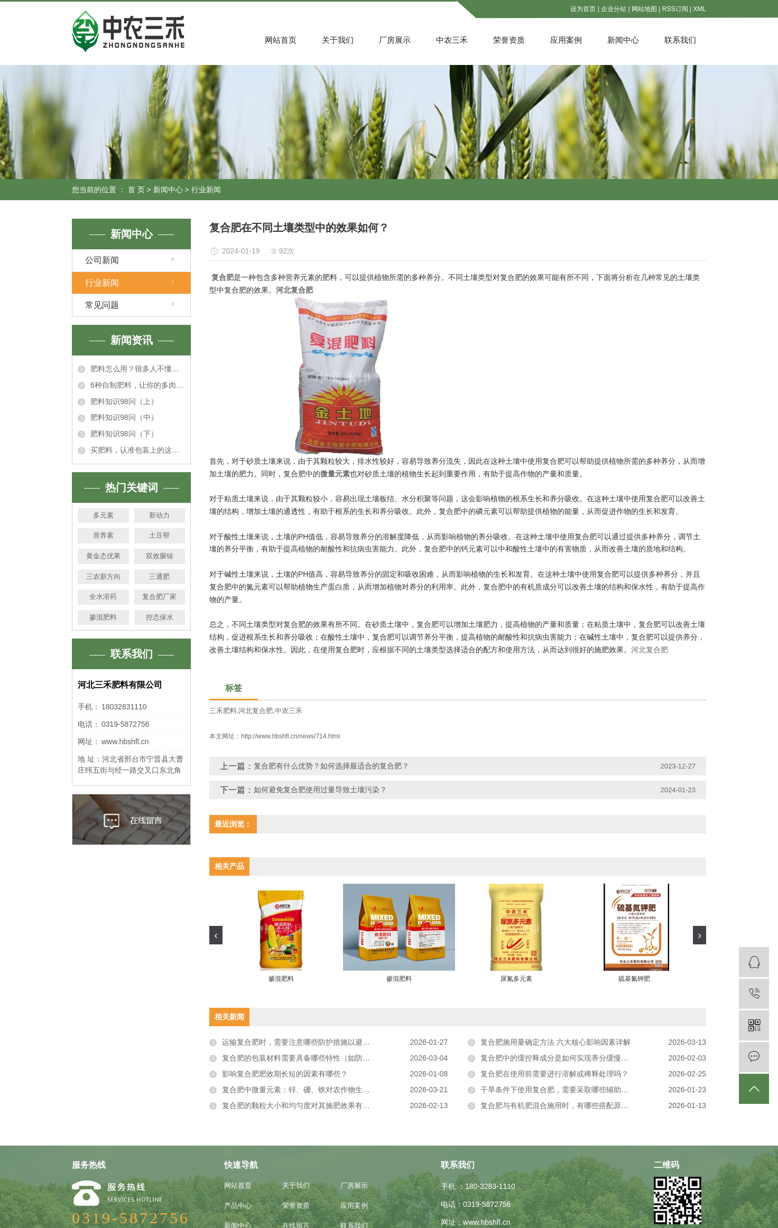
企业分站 (613, 9)
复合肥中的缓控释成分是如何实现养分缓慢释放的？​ (565, 1058)
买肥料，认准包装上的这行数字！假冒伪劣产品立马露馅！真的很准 (137, 450)
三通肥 (159, 576)
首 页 (136, 189)
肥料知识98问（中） (124, 417)
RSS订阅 (675, 9)
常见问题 (102, 305)
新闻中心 (623, 39)
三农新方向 (103, 576)
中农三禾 (452, 39)
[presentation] (216, 935)
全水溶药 (103, 597)
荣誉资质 (509, 39)
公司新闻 (102, 260)
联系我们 (680, 39)
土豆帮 (159, 535)
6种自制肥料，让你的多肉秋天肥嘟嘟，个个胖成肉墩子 (137, 385)
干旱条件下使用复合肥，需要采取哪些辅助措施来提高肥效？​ (580, 1089)
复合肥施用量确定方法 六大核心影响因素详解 (555, 1042)
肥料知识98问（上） (124, 401)
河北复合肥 (649, 649)
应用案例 (566, 39)
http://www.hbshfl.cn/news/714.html (290, 736)
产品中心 (238, 1206)
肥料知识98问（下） (124, 433)
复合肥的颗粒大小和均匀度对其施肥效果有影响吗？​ (307, 1105)
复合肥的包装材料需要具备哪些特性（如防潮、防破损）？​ (318, 1058)
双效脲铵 (159, 556)
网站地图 (644, 9)
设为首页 (583, 9)
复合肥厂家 (159, 597)
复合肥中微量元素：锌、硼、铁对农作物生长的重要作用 (314, 1089)
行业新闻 (206, 189)
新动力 (159, 515)
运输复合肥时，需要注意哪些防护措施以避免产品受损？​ (314, 1042)
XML (699, 9)
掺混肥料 (103, 617)
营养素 (103, 535)
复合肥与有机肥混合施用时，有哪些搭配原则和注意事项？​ (576, 1105)
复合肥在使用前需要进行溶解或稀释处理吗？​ (554, 1074)
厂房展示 (395, 39)
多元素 (103, 515)
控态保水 (159, 617)
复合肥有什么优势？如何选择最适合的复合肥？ (331, 766)
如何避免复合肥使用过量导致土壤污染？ (320, 789)
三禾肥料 (223, 711)
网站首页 (281, 39)
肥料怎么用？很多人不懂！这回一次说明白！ (137, 368)
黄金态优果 (103, 556)
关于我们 (338, 39)
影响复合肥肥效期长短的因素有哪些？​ (285, 1074)
